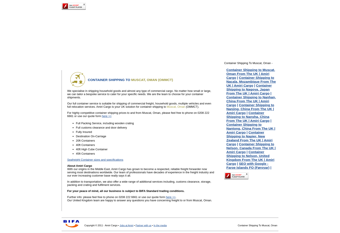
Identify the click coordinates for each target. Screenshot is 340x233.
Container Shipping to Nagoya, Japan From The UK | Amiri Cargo (249, 89)
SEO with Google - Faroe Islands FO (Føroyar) (248, 165)
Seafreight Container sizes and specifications (95, 159)
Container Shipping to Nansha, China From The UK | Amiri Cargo (248, 116)
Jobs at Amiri (126, 225)
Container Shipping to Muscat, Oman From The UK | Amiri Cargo (250, 73)
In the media (160, 225)
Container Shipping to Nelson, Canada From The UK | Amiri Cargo (251, 148)
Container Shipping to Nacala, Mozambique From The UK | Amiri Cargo (251, 81)
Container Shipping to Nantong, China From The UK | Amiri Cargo (250, 128)
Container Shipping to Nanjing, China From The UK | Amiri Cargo (250, 109)
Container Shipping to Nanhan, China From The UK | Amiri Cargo (251, 101)
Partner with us (143, 225)
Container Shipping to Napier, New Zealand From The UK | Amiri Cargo (249, 138)
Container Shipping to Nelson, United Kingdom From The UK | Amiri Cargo (250, 157)
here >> (107, 116)
